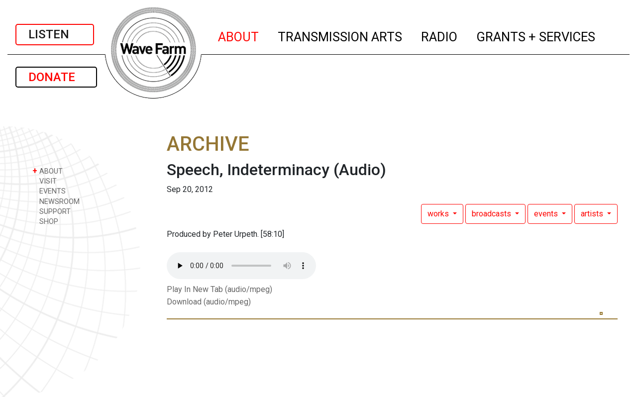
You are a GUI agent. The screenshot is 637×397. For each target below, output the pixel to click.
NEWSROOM (56, 201)
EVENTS (49, 191)
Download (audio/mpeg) (209, 301)
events (547, 213)
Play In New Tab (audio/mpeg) (219, 289)
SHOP (45, 221)
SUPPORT (51, 211)
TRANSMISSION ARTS (340, 35)
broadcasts (492, 213)
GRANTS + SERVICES (536, 35)
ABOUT (239, 35)
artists (593, 213)
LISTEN (54, 34)
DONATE (56, 77)
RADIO (439, 35)
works (439, 213)
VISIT (44, 181)
